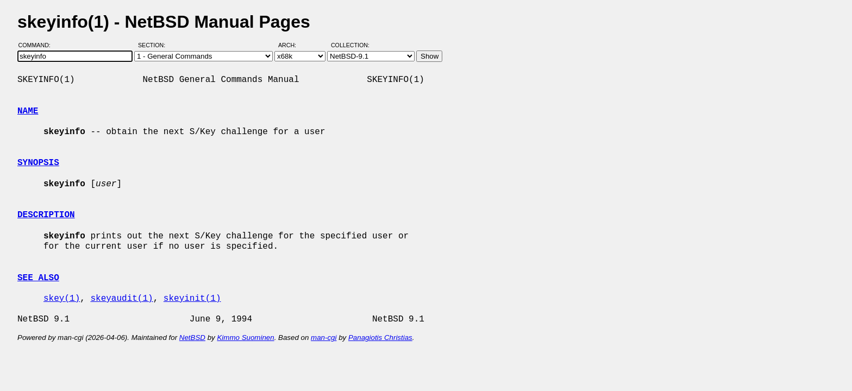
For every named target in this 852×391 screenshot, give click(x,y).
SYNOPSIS (38, 163)
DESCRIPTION (46, 215)
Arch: (292, 45)
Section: (154, 45)
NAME (27, 111)
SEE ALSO (38, 278)
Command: (37, 45)
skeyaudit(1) (121, 299)
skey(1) (61, 299)
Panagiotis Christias (380, 337)
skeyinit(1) (192, 299)
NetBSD (192, 337)
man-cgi (323, 337)
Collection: (350, 45)
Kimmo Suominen (245, 337)
